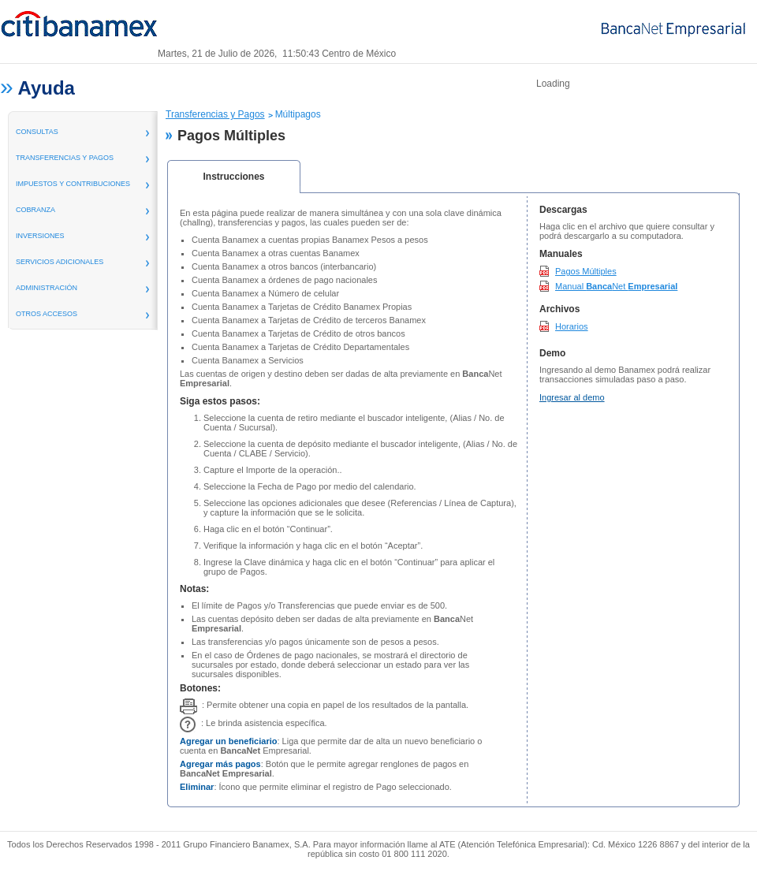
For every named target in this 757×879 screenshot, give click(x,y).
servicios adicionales (59, 262)
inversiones (40, 236)
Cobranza (35, 210)
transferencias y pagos (65, 158)
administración (46, 288)
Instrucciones (233, 176)
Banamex (79, 30)
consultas (37, 132)
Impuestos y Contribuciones (73, 184)
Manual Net (616, 286)
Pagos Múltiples (586, 271)
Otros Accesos (46, 314)
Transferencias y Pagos (215, 114)
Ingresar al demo (572, 397)
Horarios (571, 326)
